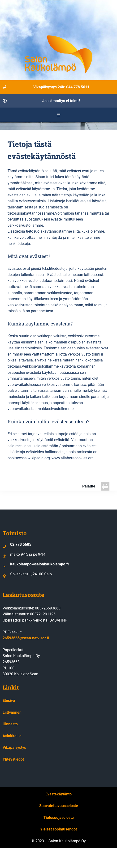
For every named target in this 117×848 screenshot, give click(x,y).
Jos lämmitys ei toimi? (61, 101)
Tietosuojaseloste (58, 817)
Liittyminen (12, 712)
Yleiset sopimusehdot (58, 829)
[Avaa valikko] (58, 114)
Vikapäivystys (14, 747)
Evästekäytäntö (58, 794)
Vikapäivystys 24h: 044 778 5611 (61, 87)
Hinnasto (10, 724)
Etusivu (9, 700)
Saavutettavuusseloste (58, 805)
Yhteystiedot (13, 759)
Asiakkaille (12, 736)
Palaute (88, 486)
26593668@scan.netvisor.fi (26, 638)
